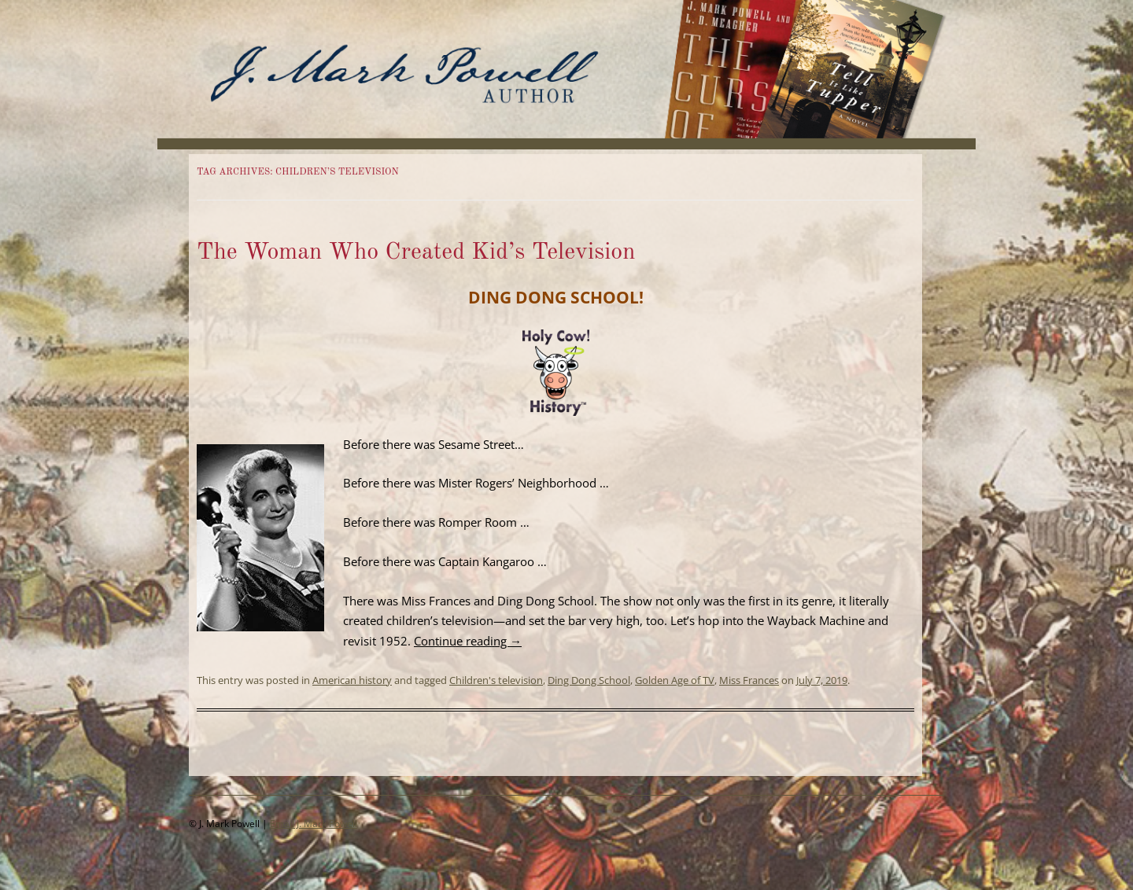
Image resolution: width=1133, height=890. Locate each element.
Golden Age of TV (674, 680)
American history (352, 680)
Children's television (496, 680)
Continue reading (468, 641)
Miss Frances (749, 680)
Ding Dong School (589, 680)
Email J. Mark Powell (313, 823)
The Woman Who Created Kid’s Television (416, 252)
